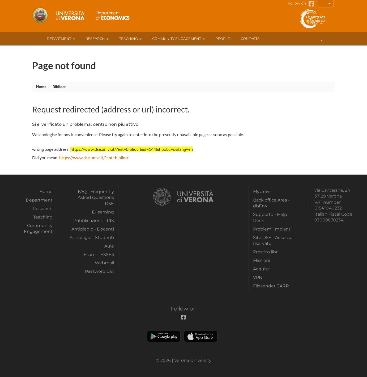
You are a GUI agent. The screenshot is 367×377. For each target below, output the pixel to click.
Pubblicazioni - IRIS (93, 220)
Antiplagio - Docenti (92, 229)
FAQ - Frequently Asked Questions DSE (96, 197)
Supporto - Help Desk (270, 217)
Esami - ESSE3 (99, 254)
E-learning (103, 212)
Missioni (261, 260)
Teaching (130, 38)
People (222, 38)
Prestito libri (266, 251)
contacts (250, 38)
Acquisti (261, 268)
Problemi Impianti (272, 229)
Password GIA (99, 271)
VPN (257, 277)
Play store (163, 336)
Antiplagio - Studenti (92, 237)
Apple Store (200, 336)
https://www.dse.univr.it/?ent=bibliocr (94, 157)
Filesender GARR (271, 285)
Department (61, 38)
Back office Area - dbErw (271, 203)
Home (41, 86)
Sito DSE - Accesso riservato (272, 240)
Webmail (104, 262)
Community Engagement (178, 38)
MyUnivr (262, 191)
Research (97, 38)
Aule (109, 246)
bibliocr (59, 86)
